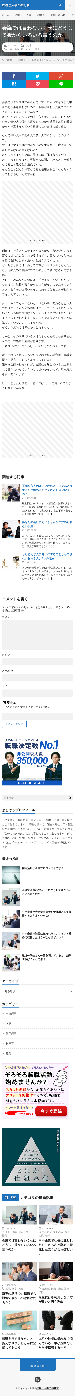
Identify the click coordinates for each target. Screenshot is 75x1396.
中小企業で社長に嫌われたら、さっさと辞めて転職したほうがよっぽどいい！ (56, 1247)
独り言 (41, 14)
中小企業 (47, 1232)
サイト (6, 686)
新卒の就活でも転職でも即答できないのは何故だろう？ (19, 1298)
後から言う (27, 49)
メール (7, 670)
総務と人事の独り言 (47, 1388)
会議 (16, 49)
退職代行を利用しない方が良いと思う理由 (56, 1299)
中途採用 (11, 1013)
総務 (17, 14)
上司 (10, 49)
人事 (28, 14)
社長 (37, 49)
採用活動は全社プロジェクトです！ (43, 868)
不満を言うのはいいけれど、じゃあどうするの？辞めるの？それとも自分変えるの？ (47, 490)
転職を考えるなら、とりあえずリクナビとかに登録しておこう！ (19, 1343)
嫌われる (58, 1232)
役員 (67, 1232)
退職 (60, 1288)
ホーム (5, 14)
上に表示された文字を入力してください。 (26, 707)
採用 (7, 1288)
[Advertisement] (37, 208)
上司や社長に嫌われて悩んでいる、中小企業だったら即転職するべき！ (56, 1343)
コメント (7, 617)
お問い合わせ (58, 14)
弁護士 (45, 1288)
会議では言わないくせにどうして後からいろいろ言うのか (19, 1245)
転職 (47, 1235)
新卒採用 (11, 1033)
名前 (6, 655)
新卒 (14, 1288)
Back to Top (37, 1365)
